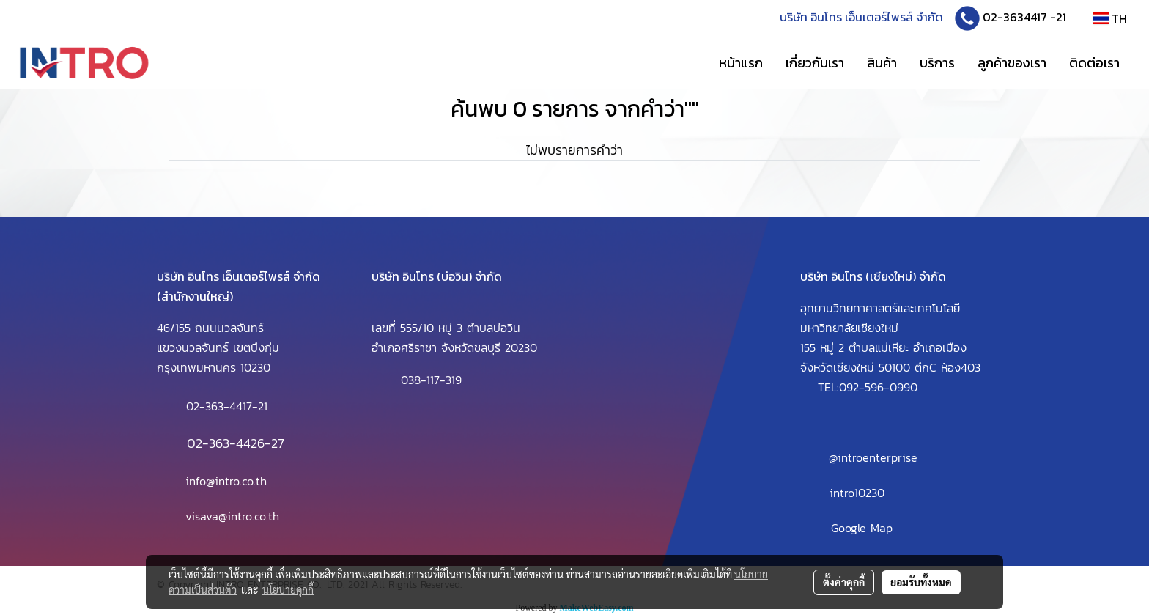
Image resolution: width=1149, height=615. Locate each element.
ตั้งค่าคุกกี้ (844, 582)
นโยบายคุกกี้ (288, 589)
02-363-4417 (219, 406)
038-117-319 (431, 379)
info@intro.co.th (226, 481)
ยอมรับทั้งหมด (921, 582)
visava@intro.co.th (232, 516)
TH (1110, 18)
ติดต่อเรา (1094, 63)
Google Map (862, 528)
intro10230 (857, 492)
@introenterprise (873, 457)
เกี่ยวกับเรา (815, 63)
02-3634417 (1015, 17)
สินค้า (882, 63)
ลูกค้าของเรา (1012, 63)
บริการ (937, 63)
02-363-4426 (226, 443)
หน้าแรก (741, 63)
